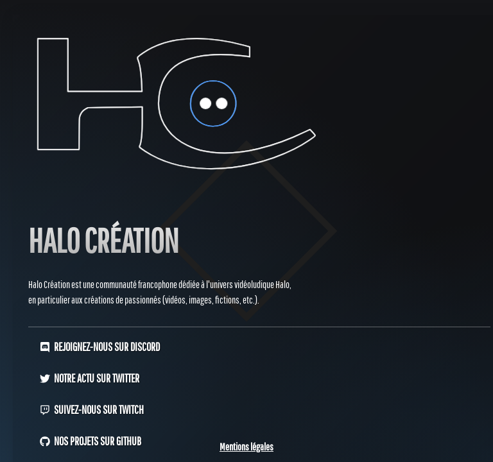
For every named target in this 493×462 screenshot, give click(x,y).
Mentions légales (246, 446)
